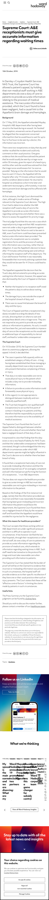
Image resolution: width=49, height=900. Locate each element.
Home (4, 22)
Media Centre (7, 865)
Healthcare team (38, 607)
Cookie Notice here (11, 888)
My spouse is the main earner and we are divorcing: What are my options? (15, 769)
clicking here (30, 599)
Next (44, 810)
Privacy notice (31, 865)
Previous (4, 810)
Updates (22, 22)
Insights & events (13, 22)
